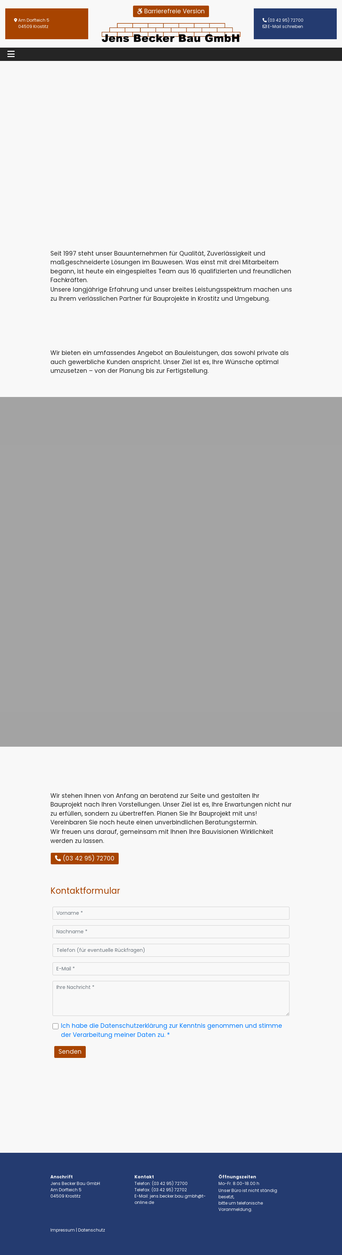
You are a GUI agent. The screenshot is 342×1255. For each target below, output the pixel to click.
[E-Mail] (171, 968)
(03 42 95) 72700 (285, 20)
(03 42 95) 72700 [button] (84, 858)
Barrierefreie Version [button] (171, 11)
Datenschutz (91, 1230)
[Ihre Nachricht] (171, 998)
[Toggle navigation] (11, 54)
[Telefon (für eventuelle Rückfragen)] (171, 950)
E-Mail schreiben (285, 26)
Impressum (62, 1230)
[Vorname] (171, 913)
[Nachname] (171, 931)
